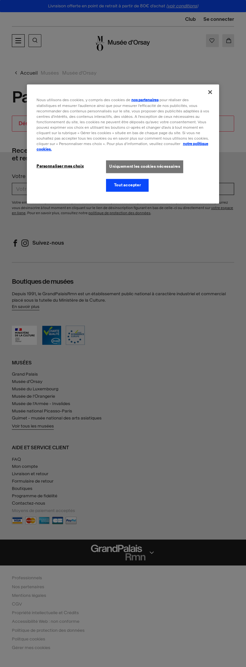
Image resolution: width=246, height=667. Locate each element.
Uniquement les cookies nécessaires (144, 166)
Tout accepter (127, 185)
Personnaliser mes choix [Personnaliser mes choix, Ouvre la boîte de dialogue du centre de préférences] (60, 166)
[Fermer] (210, 92)
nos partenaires (145, 100)
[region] (123, 144)
